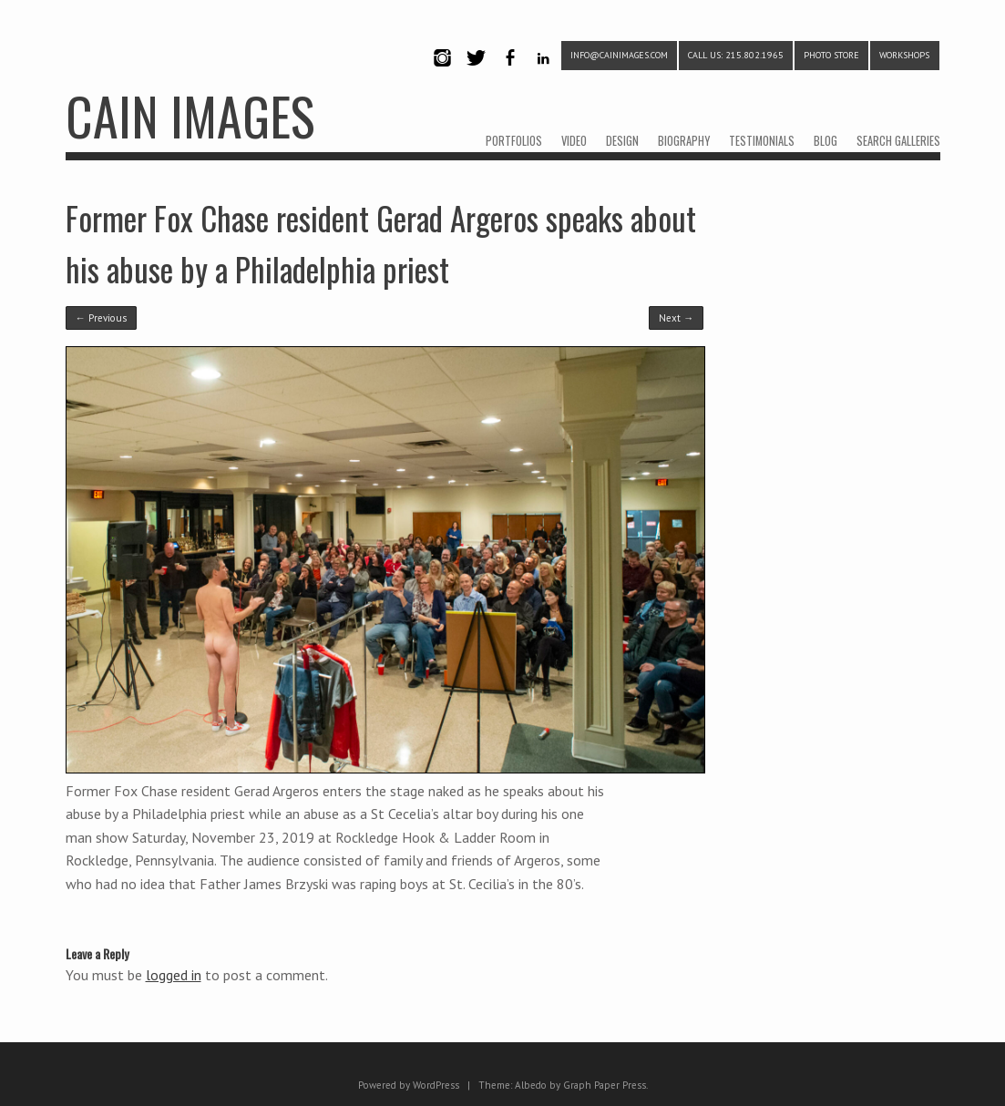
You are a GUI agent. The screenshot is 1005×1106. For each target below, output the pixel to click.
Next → (676, 318)
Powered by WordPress (408, 1085)
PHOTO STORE (831, 55)
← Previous (101, 318)
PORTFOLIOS (514, 140)
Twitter (476, 73)
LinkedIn (543, 73)
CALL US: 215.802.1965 (736, 55)
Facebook (510, 73)
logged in (173, 975)
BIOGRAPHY (684, 140)
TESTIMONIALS (762, 140)
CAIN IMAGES (190, 115)
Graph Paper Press (604, 1085)
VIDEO (574, 140)
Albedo (531, 1085)
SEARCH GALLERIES (898, 140)
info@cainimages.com (619, 55)
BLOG (825, 140)
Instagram (442, 73)
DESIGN (622, 140)
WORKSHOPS (904, 55)
